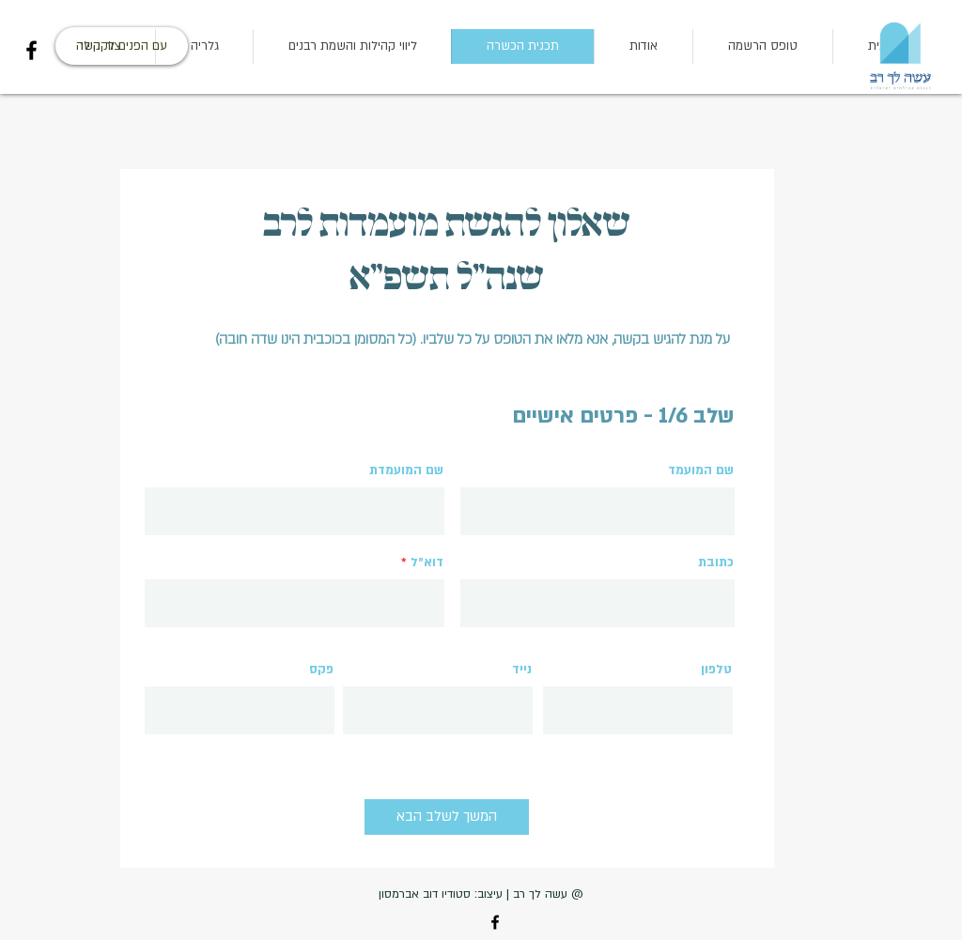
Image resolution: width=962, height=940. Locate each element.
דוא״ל (427, 563)
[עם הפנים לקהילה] (121, 46)
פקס (321, 670)
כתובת (716, 563)
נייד (522, 670)
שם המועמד (701, 471)
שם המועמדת (406, 471)
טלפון (716, 670)
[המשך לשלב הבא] (447, 817)
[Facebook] (31, 50)
